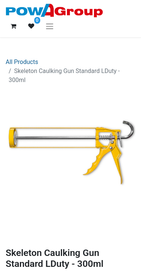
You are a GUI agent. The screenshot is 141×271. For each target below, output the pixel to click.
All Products (22, 61)
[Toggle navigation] (50, 26)
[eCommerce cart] (13, 25)
